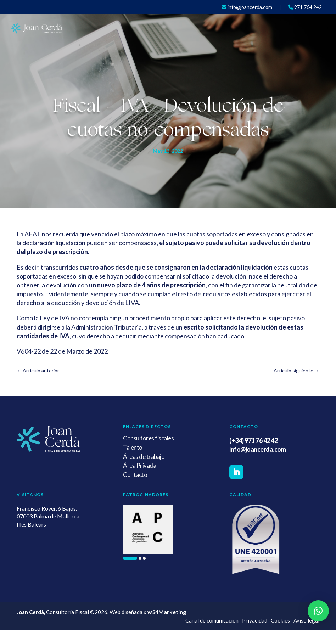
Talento (132, 447)
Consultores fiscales (148, 438)
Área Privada (139, 465)
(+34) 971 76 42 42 (253, 440)
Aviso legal (306, 620)
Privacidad (254, 620)
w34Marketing (166, 611)
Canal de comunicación (212, 620)
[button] (130, 558)
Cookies (280, 620)
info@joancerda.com (257, 449)
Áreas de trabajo (143, 456)
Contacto (135, 474)
